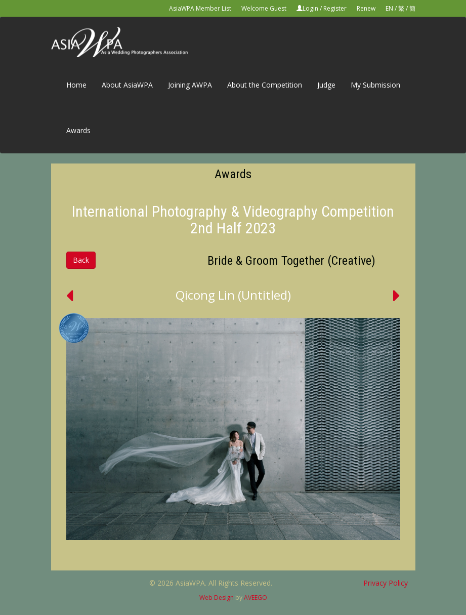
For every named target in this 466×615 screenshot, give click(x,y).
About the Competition (264, 85)
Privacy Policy (385, 583)
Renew (366, 8)
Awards (78, 130)
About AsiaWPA (127, 85)
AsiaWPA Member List (200, 8)
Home (76, 85)
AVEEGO (255, 597)
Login (310, 8)
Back (81, 260)
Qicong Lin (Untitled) (233, 294)
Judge (326, 85)
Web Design (216, 597)
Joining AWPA (190, 85)
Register (335, 8)
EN (389, 8)
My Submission (375, 85)
